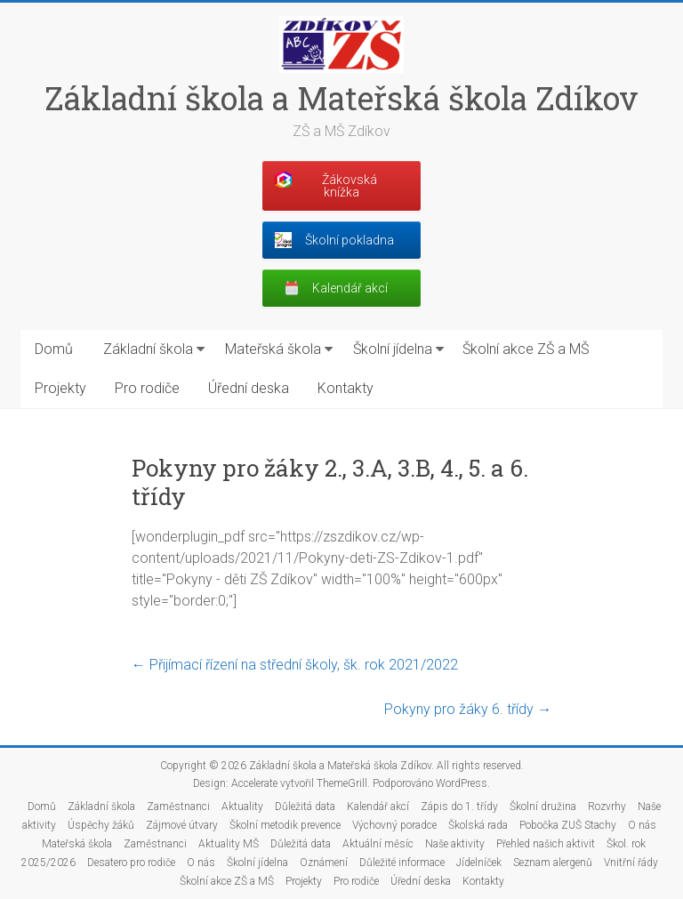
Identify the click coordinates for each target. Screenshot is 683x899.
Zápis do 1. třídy (459, 806)
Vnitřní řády (631, 862)
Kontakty (345, 388)
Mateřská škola (273, 349)
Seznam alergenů (552, 862)
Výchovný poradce (394, 825)
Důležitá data (305, 806)
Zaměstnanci (178, 806)
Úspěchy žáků (101, 825)
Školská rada (478, 825)
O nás (642, 825)
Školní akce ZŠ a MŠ (525, 349)
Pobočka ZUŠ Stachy (567, 825)
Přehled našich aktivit (545, 844)
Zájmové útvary (182, 825)
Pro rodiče (147, 388)
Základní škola (148, 349)
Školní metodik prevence (285, 825)
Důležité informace (402, 862)
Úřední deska (248, 388)
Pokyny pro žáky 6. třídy (467, 709)
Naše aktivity (455, 844)
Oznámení (324, 862)
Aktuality (242, 806)
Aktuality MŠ (228, 844)
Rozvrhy (607, 806)
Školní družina (543, 806)
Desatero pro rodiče (131, 862)
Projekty (60, 388)
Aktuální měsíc (378, 844)
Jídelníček (479, 862)
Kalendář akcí (378, 806)
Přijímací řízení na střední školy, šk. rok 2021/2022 (295, 664)
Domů (54, 349)
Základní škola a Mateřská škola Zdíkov (341, 97)
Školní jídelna (392, 349)
